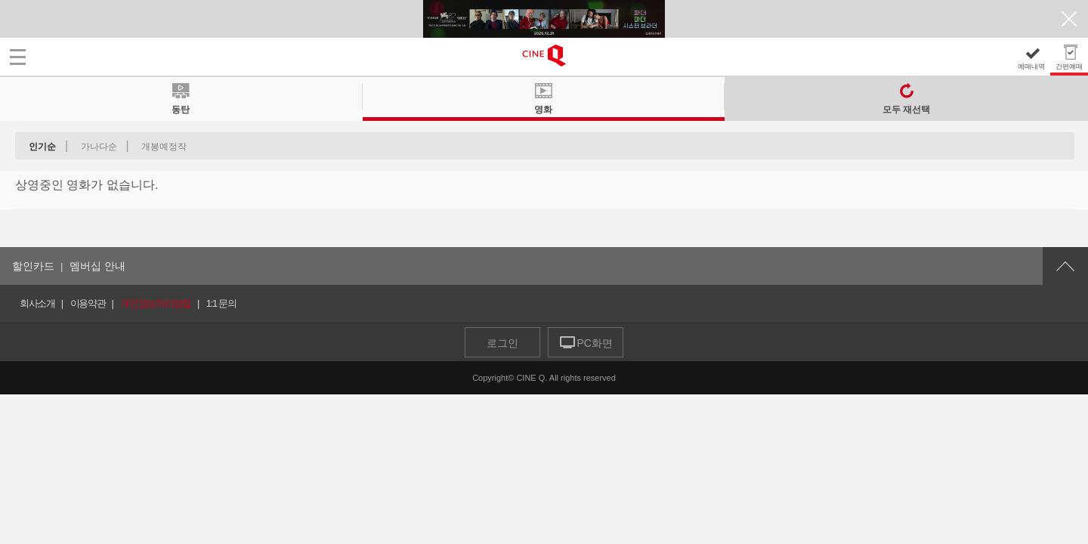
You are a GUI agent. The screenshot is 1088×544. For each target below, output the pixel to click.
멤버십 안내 (97, 266)
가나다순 (99, 146)
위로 (1065, 266)
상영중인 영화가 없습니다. (86, 184)
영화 (543, 107)
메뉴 (17, 57)
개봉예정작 (164, 146)
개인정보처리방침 (155, 303)
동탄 (181, 107)
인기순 (42, 146)
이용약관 (88, 303)
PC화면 (594, 343)
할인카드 (33, 266)
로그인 (502, 343)
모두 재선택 (906, 108)
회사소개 (37, 303)
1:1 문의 (221, 303)
